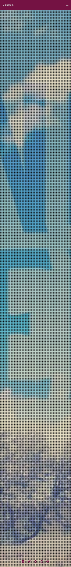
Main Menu (35, 4)
